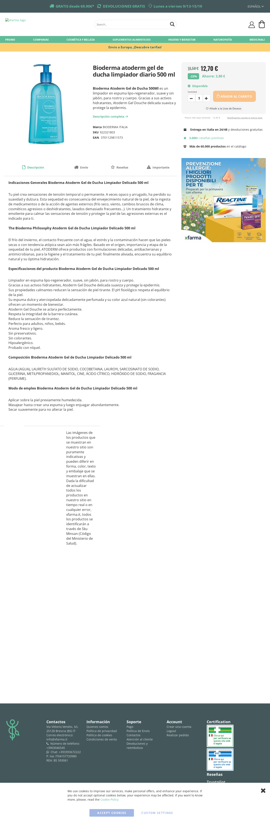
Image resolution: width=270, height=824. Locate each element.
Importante (160, 167)
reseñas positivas (204, 138)
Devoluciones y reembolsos (137, 746)
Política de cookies (99, 735)
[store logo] (47, 24)
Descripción (35, 167)
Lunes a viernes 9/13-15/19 (178, 6)
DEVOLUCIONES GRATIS (124, 6)
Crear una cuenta (179, 727)
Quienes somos (97, 727)
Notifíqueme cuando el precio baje (244, 117)
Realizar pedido (178, 735)
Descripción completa (111, 116)
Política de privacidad (101, 731)
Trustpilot (216, 781)
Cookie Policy (109, 799)
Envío (83, 167)
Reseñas (122, 167)
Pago (130, 727)
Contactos (133, 735)
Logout (171, 731)
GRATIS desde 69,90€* (75, 6)
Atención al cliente (140, 739)
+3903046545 (55, 748)
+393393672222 (70, 752)
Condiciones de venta (101, 739)
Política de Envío (138, 731)
